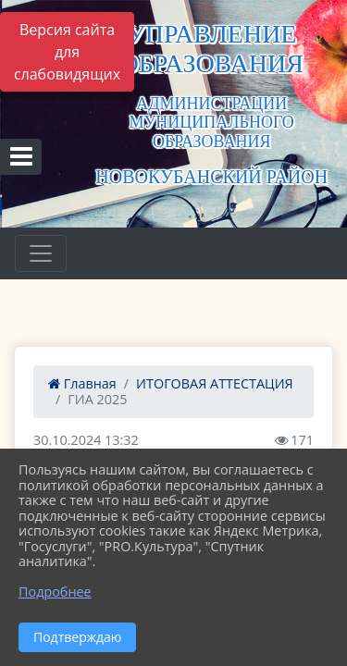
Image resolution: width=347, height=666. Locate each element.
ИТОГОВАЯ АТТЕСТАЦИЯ (214, 383)
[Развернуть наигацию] (41, 253)
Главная (82, 383)
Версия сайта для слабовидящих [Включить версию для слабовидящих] (67, 51)
